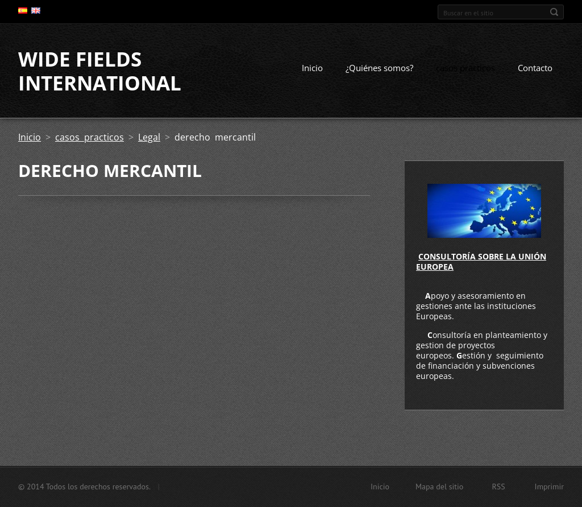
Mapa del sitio (439, 486)
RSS (498, 486)
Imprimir (549, 486)
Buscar (554, 12)
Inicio (312, 67)
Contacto (535, 67)
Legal (149, 137)
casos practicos (465, 67)
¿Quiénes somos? (379, 67)
